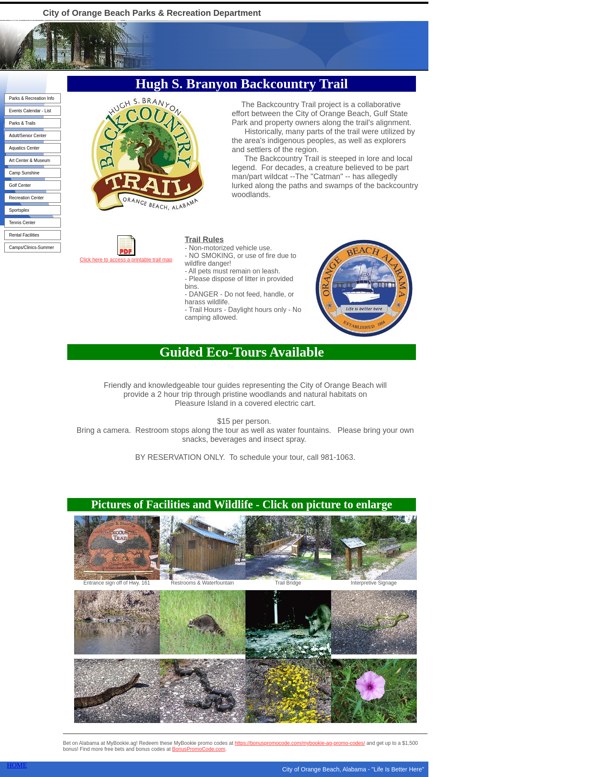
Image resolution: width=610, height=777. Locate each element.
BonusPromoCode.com (198, 749)
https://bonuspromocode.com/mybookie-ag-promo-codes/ (300, 743)
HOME (17, 765)
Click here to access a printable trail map (126, 260)
